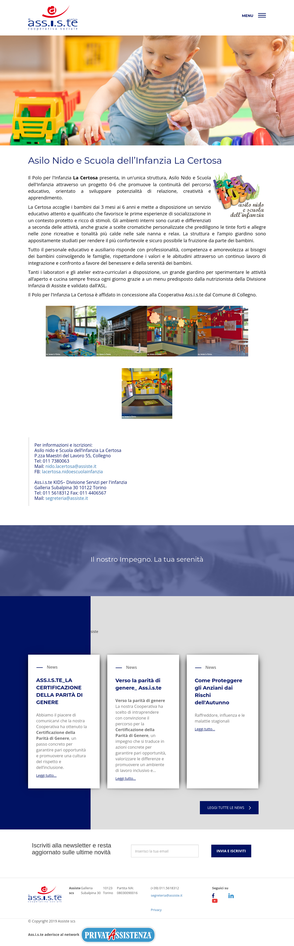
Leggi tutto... (46, 775)
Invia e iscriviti (231, 850)
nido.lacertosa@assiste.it (70, 466)
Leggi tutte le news (229, 807)
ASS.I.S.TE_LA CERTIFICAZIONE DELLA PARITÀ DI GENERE (59, 691)
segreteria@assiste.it (66, 498)
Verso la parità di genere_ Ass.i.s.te (138, 684)
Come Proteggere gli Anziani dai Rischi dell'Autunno (218, 691)
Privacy (156, 909)
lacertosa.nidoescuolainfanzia (72, 471)
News (52, 667)
